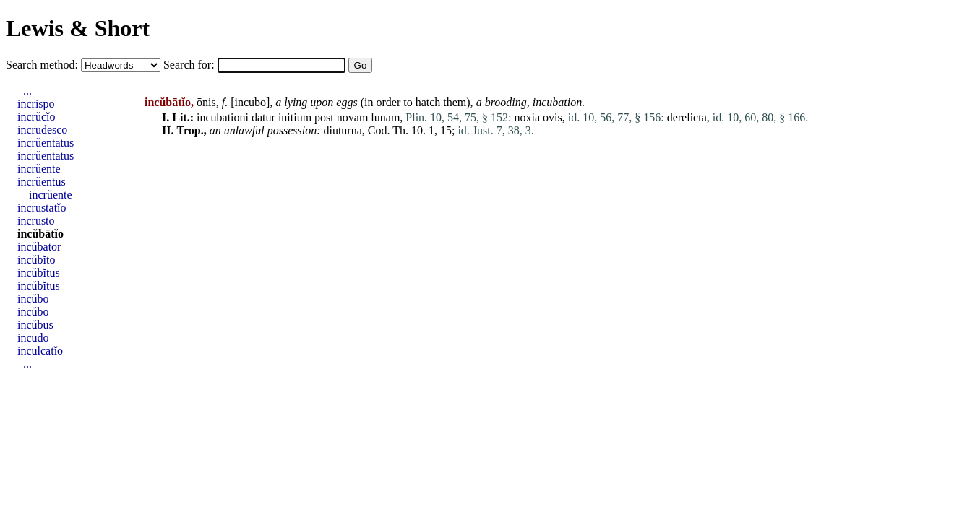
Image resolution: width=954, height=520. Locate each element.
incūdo (33, 338)
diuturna (342, 130)
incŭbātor (39, 246)
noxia (528, 117)
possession (292, 130)
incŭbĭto (36, 260)
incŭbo (33, 298)
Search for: (190, 64)
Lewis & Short (78, 28)
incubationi (223, 117)
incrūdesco (42, 130)
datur (263, 117)
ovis (552, 117)
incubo (250, 102)
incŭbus (35, 324)
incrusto (36, 220)
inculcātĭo (40, 350)
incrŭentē (39, 168)
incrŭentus (41, 182)
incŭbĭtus (38, 272)
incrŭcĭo (36, 116)
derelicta (687, 117)
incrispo (36, 104)
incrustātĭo (41, 208)
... (27, 90)
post (324, 117)
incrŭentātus (45, 142)
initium (294, 117)
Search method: (43, 64)
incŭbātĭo (40, 234)
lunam (385, 117)
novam (353, 117)
